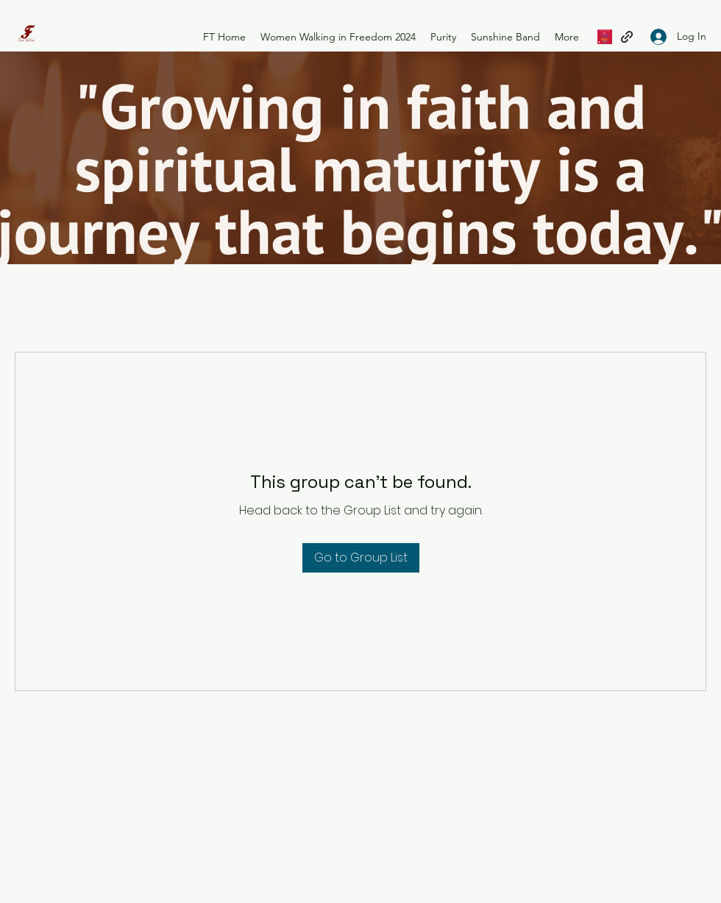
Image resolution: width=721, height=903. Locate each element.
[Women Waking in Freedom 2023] (604, 36)
